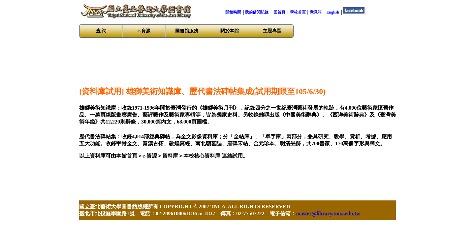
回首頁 (279, 12)
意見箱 (316, 12)
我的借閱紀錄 (257, 12)
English (333, 12)
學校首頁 (298, 12)
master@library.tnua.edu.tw (328, 213)
